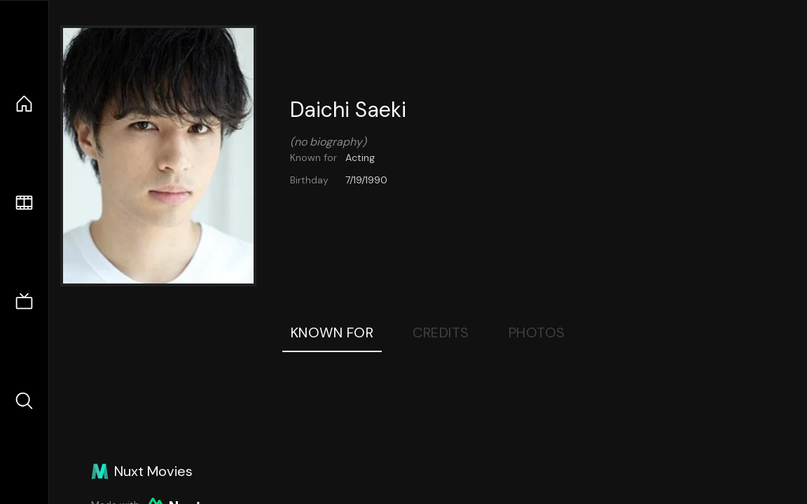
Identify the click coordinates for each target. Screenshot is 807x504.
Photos (537, 332)
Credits (441, 332)
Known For (332, 332)
